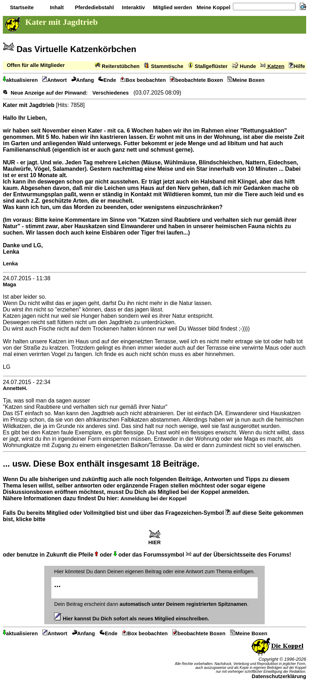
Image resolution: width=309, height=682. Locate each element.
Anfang (82, 80)
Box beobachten (143, 80)
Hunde (244, 66)
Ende (107, 80)
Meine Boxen (245, 80)
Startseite (21, 7)
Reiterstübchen (117, 66)
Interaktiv (132, 7)
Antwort (54, 80)
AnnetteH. (15, 388)
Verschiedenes (110, 93)
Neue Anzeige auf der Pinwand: (49, 93)
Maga (9, 284)
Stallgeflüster (208, 66)
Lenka (10, 263)
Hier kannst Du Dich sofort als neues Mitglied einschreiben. (131, 618)
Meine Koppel (212, 7)
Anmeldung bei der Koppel (153, 498)
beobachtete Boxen (196, 80)
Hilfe (297, 66)
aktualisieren (20, 80)
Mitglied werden (171, 7)
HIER (154, 540)
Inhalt (56, 7)
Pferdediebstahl (93, 7)
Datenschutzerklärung (279, 676)
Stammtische (163, 66)
